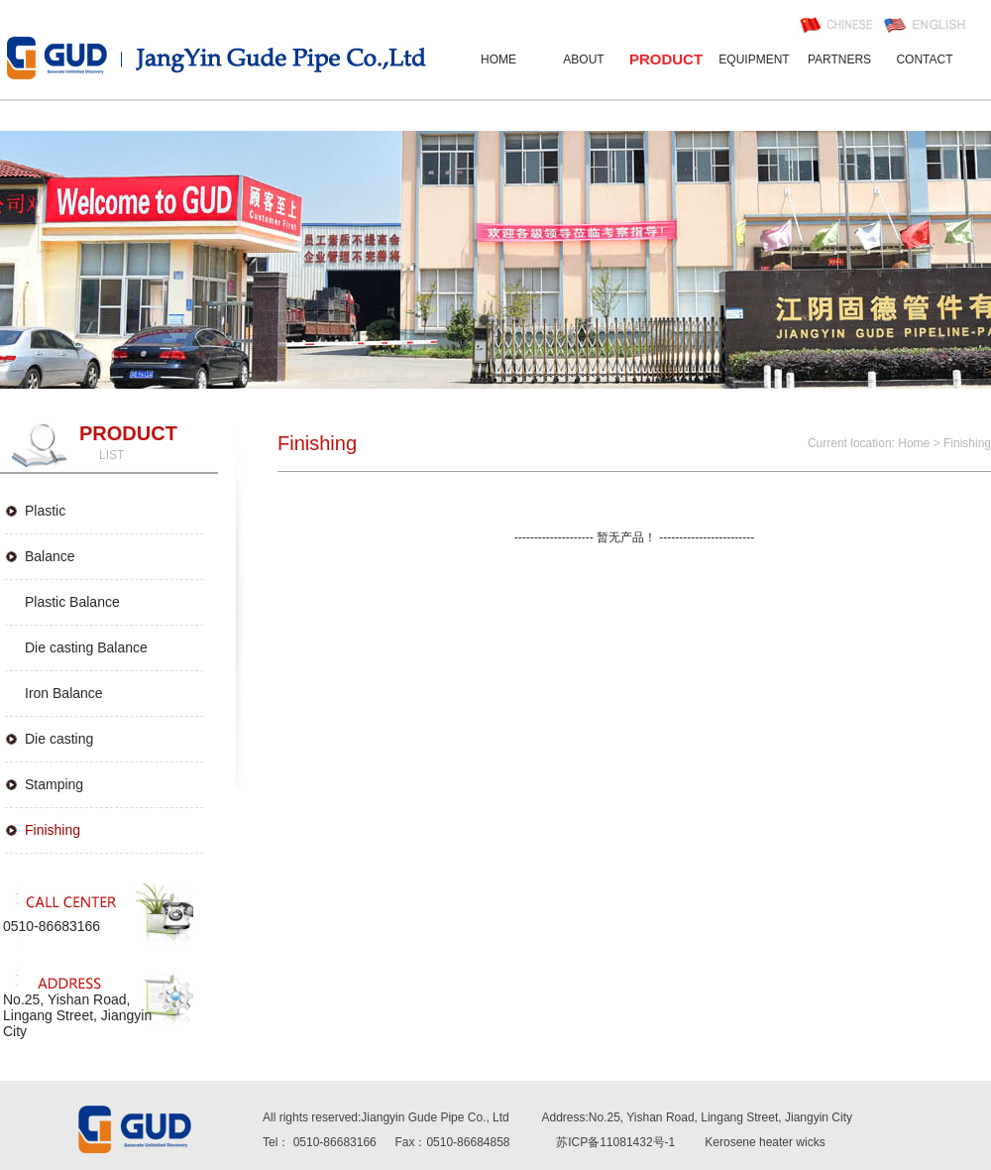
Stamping (54, 784)
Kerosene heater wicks (765, 1142)
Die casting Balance (86, 647)
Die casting (59, 739)
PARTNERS (839, 59)
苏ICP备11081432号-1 (615, 1142)
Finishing (52, 830)
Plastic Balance (72, 602)
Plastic (45, 511)
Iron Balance (64, 693)
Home (914, 443)
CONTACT (924, 59)
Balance (50, 556)
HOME (498, 59)
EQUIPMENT (753, 59)
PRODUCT (666, 59)
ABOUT (583, 59)
